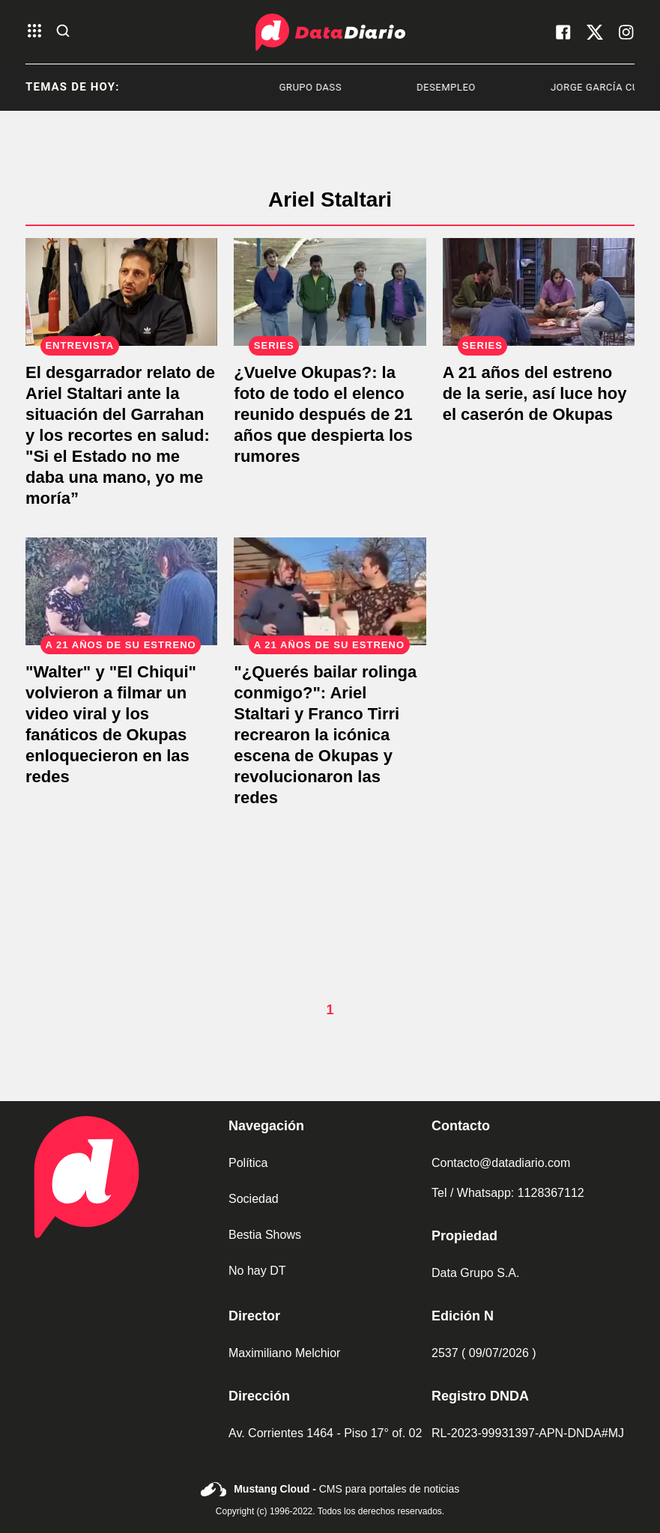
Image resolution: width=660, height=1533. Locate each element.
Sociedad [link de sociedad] (253, 1198)
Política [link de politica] (247, 1162)
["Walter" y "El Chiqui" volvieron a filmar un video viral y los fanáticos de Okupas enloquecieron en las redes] (121, 591)
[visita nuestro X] (595, 32)
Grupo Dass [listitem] (325, 87)
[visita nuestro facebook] (563, 32)
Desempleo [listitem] (461, 87)
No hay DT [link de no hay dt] (256, 1270)
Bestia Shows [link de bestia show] (264, 1234)
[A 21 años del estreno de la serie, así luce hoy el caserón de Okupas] (539, 292)
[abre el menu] (34, 32)
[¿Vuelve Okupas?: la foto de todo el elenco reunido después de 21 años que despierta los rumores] (330, 292)
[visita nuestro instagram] (626, 32)
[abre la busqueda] (62, 32)
